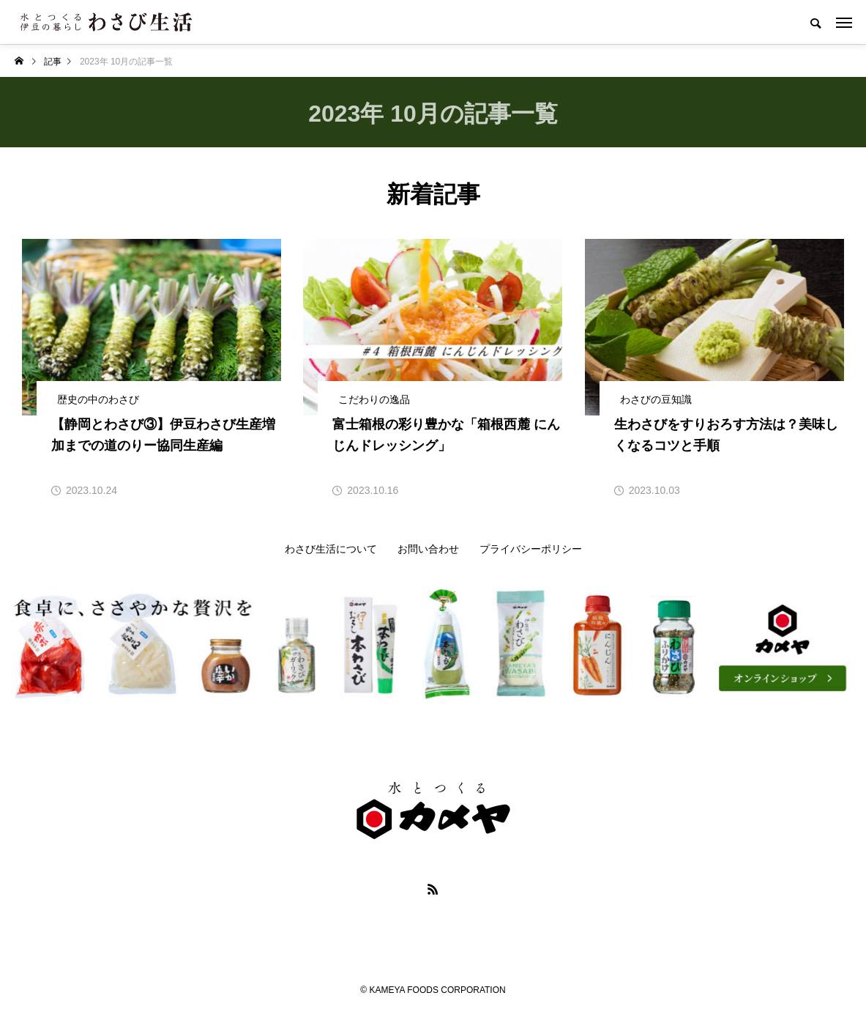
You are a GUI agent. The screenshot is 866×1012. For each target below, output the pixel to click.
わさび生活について (331, 549)
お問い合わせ (428, 549)
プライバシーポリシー (530, 549)
